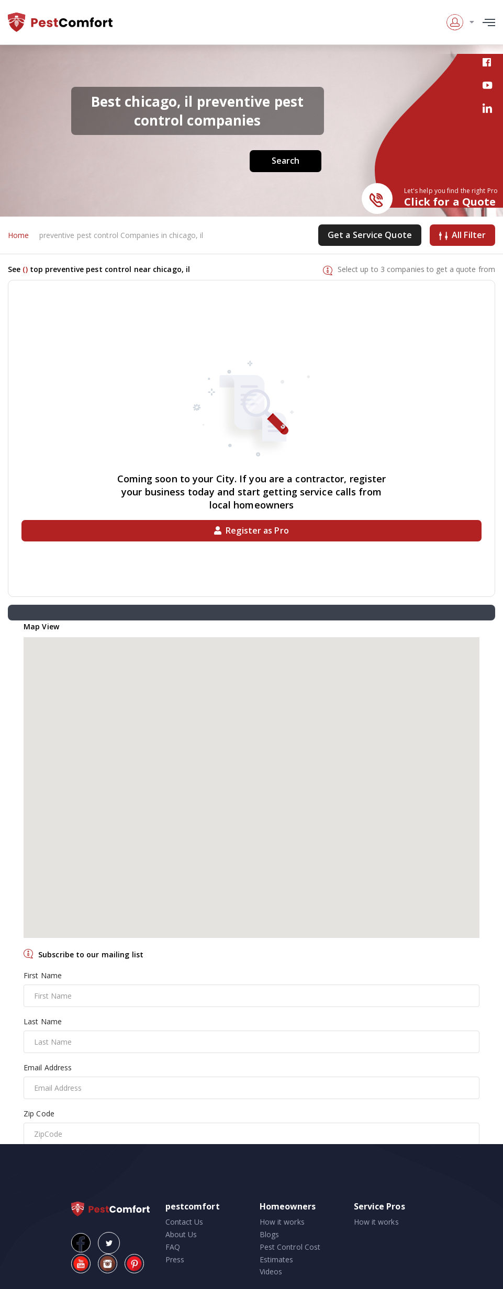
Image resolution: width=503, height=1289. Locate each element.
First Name (43, 975)
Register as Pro (251, 530)
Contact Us (184, 1222)
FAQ (172, 1247)
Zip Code (39, 1113)
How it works (282, 1222)
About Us (181, 1234)
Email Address (48, 1067)
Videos (271, 1271)
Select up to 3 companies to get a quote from (416, 269)
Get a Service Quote (370, 235)
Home (18, 235)
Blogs (270, 1234)
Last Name (43, 1021)
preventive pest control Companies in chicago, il (121, 235)
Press (175, 1259)
